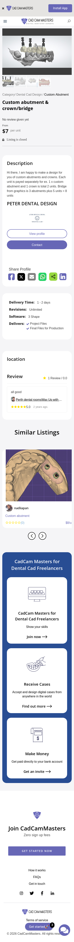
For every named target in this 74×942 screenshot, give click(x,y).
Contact (37, 245)
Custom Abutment (56, 94)
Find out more (37, 706)
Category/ (8, 94)
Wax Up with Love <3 (52, 399)
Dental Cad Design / (30, 94)
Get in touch (37, 884)
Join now (37, 637)
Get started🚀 (41, 926)
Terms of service (37, 920)
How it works (37, 870)
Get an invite (37, 771)
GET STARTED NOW (37, 851)
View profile (37, 234)
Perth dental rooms (28, 399)
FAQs (37, 877)
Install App (60, 8)
